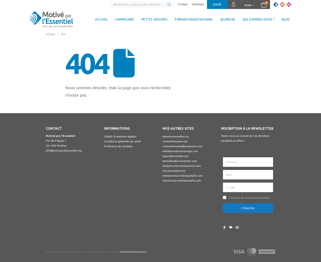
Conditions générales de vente (122, 141)
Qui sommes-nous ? (259, 19)
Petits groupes (154, 19)
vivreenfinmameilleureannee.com (182, 146)
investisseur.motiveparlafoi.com (182, 180)
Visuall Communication (133, 251)
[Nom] (248, 174)
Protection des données (118, 146)
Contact (183, 4)
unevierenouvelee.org (176, 136)
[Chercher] (169, 4)
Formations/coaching (194, 19)
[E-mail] (248, 187)
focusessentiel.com (174, 170)
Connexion (231, 6)
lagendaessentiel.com (176, 156)
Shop (217, 4)
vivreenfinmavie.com (175, 141)
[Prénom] (248, 162)
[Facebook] (275, 4)
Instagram (237, 227)
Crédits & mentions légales (120, 136)
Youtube (230, 227)
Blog (286, 19)
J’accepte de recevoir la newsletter (249, 197)
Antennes (198, 4)
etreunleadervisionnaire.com (180, 160)
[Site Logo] (51, 20)
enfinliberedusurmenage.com (180, 151)
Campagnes (124, 19)
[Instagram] (288, 4)
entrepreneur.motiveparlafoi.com (183, 175)
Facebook (224, 227)
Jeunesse (227, 19)
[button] (248, 197)
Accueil (101, 19)
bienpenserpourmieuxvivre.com (182, 165)
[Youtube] (282, 4)
